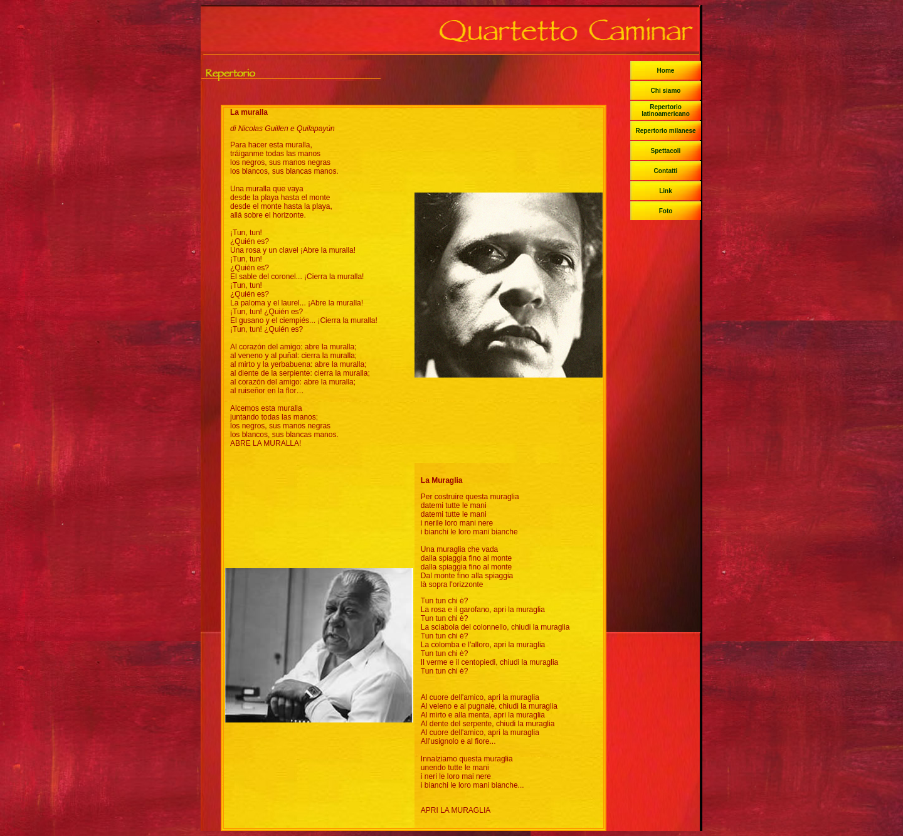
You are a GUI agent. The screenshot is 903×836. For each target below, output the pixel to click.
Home (666, 70)
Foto (666, 211)
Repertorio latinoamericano (666, 110)
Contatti (666, 170)
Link (665, 191)
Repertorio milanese (665, 130)
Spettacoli (666, 150)
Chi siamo (666, 90)
